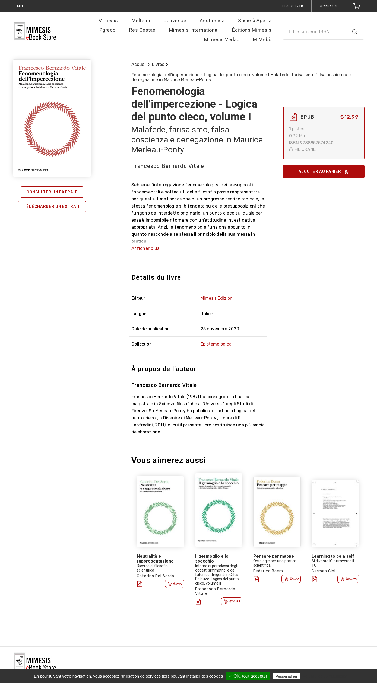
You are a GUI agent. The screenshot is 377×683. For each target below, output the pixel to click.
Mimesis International (194, 30)
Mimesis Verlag (221, 39)
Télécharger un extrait (52, 206)
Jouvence (175, 20)
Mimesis (108, 20)
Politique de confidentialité (325, 676)
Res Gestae (142, 30)
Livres (158, 64)
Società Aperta (254, 20)
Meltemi (141, 20)
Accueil (139, 64)
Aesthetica (212, 20)
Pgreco (107, 30)
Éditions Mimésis (251, 30)
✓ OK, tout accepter (248, 676)
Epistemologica (216, 344)
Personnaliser (286, 676)
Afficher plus (145, 248)
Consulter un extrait (52, 192)
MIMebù (262, 39)
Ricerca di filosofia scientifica (152, 568)
